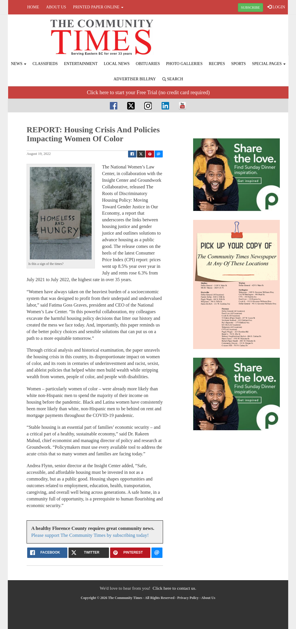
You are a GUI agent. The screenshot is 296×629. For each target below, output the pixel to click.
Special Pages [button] (269, 64)
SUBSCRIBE (250, 7)
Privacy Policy (188, 598)
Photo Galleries (184, 64)
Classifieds (45, 64)
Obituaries (148, 64)
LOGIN (276, 7)
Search (172, 79)
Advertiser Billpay (135, 79)
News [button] (18, 64)
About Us (56, 7)
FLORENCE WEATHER (241, 36)
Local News (117, 64)
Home (33, 7)
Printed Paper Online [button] (98, 7)
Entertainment (80, 64)
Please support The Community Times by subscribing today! (90, 535)
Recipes (217, 64)
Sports (238, 64)
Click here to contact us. (174, 588)
